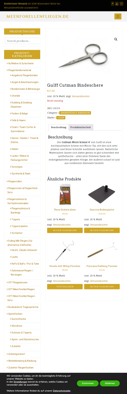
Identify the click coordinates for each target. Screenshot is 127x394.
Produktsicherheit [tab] (80, 127)
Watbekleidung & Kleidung (22, 360)
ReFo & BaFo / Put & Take (25, 263)
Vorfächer (17, 233)
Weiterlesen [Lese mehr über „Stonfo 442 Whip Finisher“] (65, 286)
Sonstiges (17, 166)
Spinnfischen (15, 314)
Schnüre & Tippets (22, 332)
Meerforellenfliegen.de (37, 16)
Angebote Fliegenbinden (25, 75)
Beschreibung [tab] (58, 127)
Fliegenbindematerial (19, 70)
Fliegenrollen (15, 181)
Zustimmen (88, 383)
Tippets (16, 219)
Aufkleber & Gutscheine (21, 63)
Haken (15, 149)
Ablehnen (110, 383)
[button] (116, 39)
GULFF (61, 118)
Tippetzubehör (20, 226)
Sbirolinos (17, 325)
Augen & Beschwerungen (25, 82)
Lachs (15, 257)
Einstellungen (20, 381)
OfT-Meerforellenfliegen (21, 289)
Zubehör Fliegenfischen (21, 367)
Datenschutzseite (61, 390)
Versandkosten (81, 96)
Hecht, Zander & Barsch (24, 250)
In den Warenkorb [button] (65, 230)
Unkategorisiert (16, 354)
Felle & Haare (19, 120)
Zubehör (16, 346)
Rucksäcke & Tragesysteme (23, 307)
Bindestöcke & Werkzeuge (75, 113)
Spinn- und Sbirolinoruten (25, 339)
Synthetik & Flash (21, 173)
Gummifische (19, 319)
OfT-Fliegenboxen (17, 282)
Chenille (16, 95)
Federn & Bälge (20, 113)
